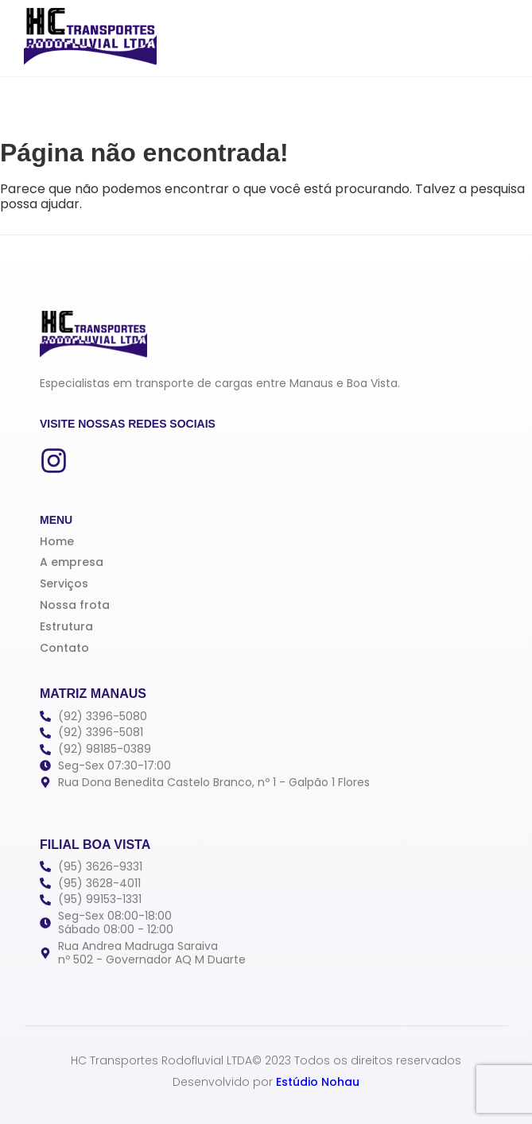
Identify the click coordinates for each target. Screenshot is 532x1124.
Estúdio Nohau (317, 1082)
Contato (64, 648)
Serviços (64, 583)
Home (57, 541)
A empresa (71, 562)
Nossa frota (75, 605)
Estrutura (66, 626)
